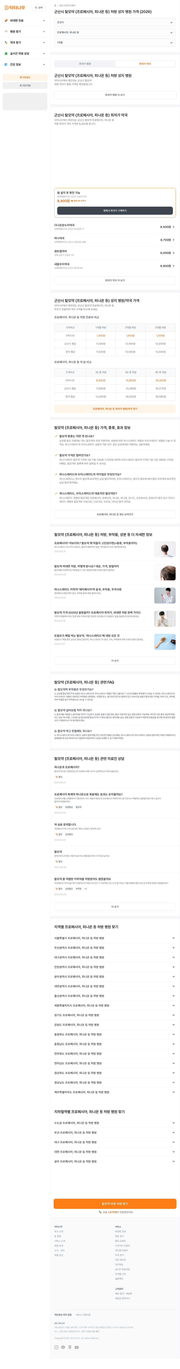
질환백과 (119, 1278)
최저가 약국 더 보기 (115, 280)
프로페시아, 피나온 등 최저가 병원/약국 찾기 (115, 408)
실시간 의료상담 (122, 1269)
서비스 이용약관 (83, 1314)
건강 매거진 (120, 1260)
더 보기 (115, 660)
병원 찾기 (119, 1236)
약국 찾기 (119, 1255)
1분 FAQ (119, 1264)
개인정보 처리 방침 (63, 1314)
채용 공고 (58, 1255)
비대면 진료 (120, 1231)
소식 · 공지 (59, 1250)
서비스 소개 (59, 1241)
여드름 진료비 (121, 1250)
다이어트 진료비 (122, 1245)
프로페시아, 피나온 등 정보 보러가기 (115, 514)
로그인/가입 (25, 85)
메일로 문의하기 (122, 1298)
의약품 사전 (120, 1274)
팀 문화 (57, 1236)
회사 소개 (58, 1231)
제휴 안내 (58, 1245)
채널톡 (129, 1293)
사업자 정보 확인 (92, 1331)
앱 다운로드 (25, 77)
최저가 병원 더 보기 (115, 94)
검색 (38, 7)
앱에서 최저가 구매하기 (115, 210)
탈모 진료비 (120, 1241)
